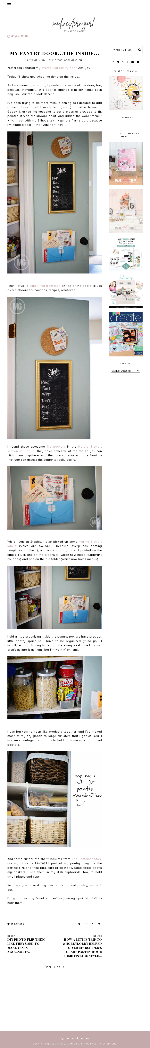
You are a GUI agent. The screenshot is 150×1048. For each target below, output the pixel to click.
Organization (73, 60)
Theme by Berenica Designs (98, 1044)
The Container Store (87, 859)
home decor (55, 60)
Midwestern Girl (68, 1044)
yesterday (38, 85)
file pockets (56, 446)
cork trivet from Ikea (45, 286)
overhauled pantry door (59, 68)
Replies (15, 924)
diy (43, 60)
